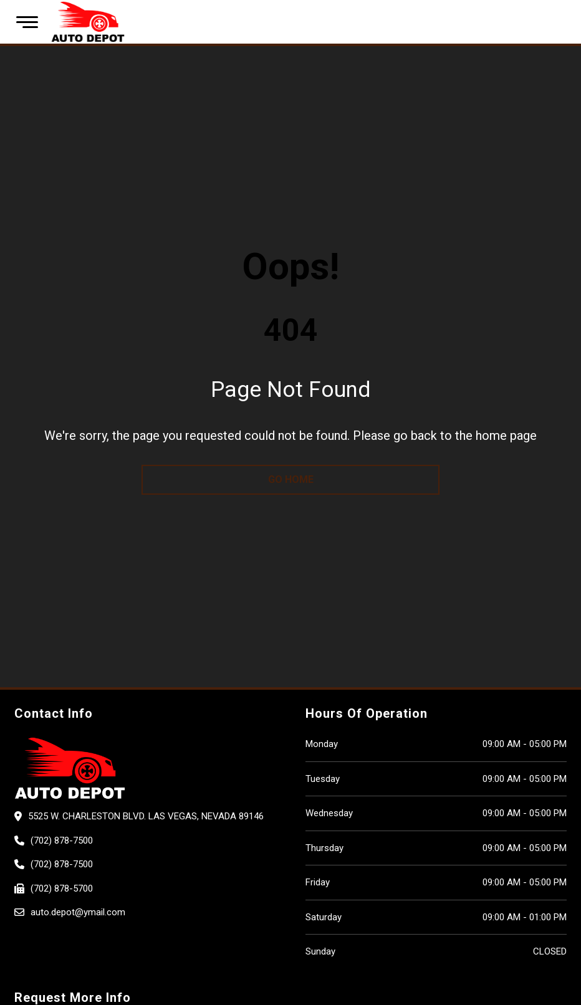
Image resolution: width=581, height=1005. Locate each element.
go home (291, 479)
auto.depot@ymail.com (78, 912)
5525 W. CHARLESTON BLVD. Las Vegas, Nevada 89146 (146, 816)
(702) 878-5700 (62, 888)
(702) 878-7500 (62, 840)
